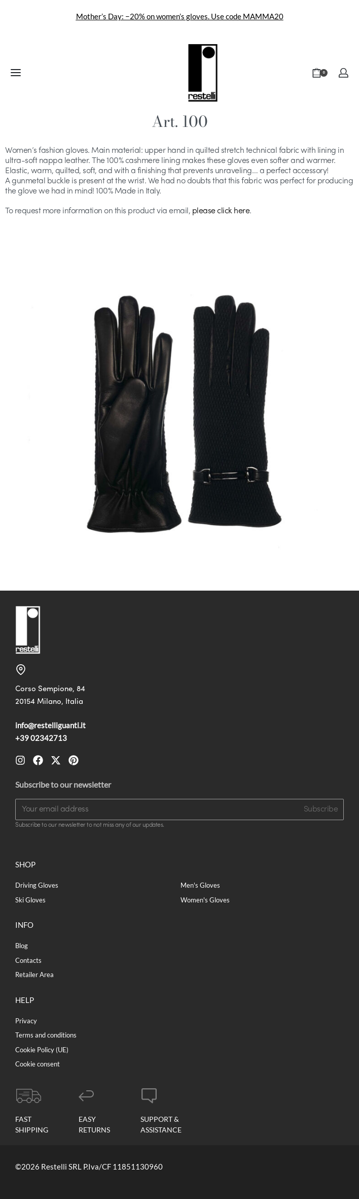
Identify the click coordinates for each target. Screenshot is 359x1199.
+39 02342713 (41, 737)
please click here (221, 211)
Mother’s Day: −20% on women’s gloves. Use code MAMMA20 (179, 16)
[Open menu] (15, 73)
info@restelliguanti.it (50, 725)
